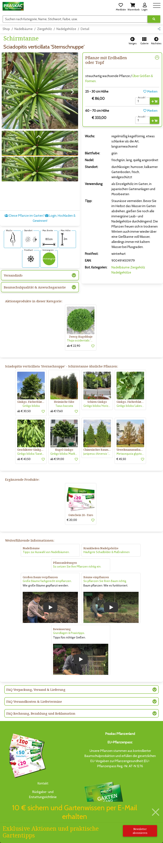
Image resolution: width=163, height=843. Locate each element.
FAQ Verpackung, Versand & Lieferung (35, 689)
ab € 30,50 (24, 411)
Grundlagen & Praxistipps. (69, 633)
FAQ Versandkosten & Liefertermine (34, 701)
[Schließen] (155, 812)
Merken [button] (150, 91)
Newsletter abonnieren (140, 831)
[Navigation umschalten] (156, 5)
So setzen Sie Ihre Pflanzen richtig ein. (77, 566)
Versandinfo (13, 275)
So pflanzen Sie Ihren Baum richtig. (105, 581)
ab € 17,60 (56, 411)
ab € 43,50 (24, 459)
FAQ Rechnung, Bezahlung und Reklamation (40, 713)
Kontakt (43, 783)
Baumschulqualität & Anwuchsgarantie (35, 287)
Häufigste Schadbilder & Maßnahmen (106, 552)
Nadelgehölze (66, 29)
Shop (6, 29)
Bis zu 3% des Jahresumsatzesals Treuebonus (103, 800)
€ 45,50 (121, 459)
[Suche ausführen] (154, 19)
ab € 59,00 (57, 459)
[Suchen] (75, 19)
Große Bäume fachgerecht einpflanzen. (47, 581)
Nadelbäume (23, 29)
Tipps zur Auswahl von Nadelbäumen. (46, 552)
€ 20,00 (72, 520)
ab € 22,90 (73, 345)
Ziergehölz (44, 29)
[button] (121, 6)
